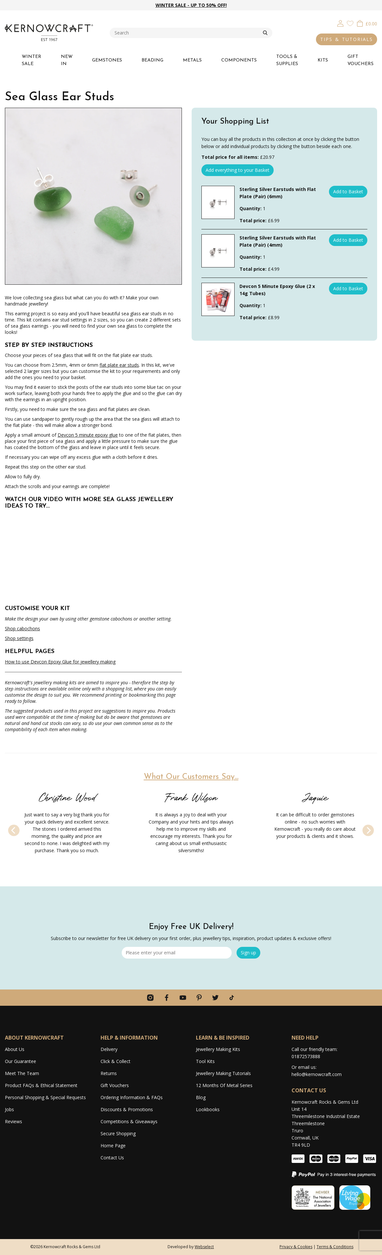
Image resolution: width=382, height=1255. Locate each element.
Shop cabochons (22, 628)
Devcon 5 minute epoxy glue (88, 435)
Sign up (248, 952)
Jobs (9, 1109)
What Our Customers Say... (191, 777)
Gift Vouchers (115, 1085)
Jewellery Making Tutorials (223, 1073)
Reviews (13, 1121)
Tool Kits (205, 1061)
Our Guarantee (20, 1061)
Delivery (109, 1049)
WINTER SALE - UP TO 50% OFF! (191, 5)
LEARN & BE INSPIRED (222, 1037)
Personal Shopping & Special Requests (45, 1097)
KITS (323, 60)
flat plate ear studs (119, 365)
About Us (14, 1049)
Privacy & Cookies (296, 1246)
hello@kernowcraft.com (317, 1074)
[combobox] (186, 32)
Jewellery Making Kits (218, 1049)
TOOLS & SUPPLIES (287, 60)
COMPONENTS (239, 60)
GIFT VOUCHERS (361, 60)
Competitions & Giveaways (129, 1121)
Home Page (113, 1145)
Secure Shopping (118, 1133)
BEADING (152, 60)
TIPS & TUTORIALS (346, 39)
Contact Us (112, 1157)
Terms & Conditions (335, 1246)
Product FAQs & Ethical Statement (41, 1085)
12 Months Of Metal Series (224, 1085)
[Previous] (14, 830)
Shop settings (19, 638)
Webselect (204, 1246)
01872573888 (306, 1056)
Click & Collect (115, 1061)
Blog (201, 1097)
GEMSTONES (107, 60)
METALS (192, 60)
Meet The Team (22, 1073)
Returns (109, 1073)
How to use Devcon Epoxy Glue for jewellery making (60, 662)
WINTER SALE (31, 60)
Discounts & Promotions (127, 1109)
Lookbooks (208, 1109)
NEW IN (67, 60)
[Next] (368, 830)
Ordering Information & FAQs (132, 1097)
